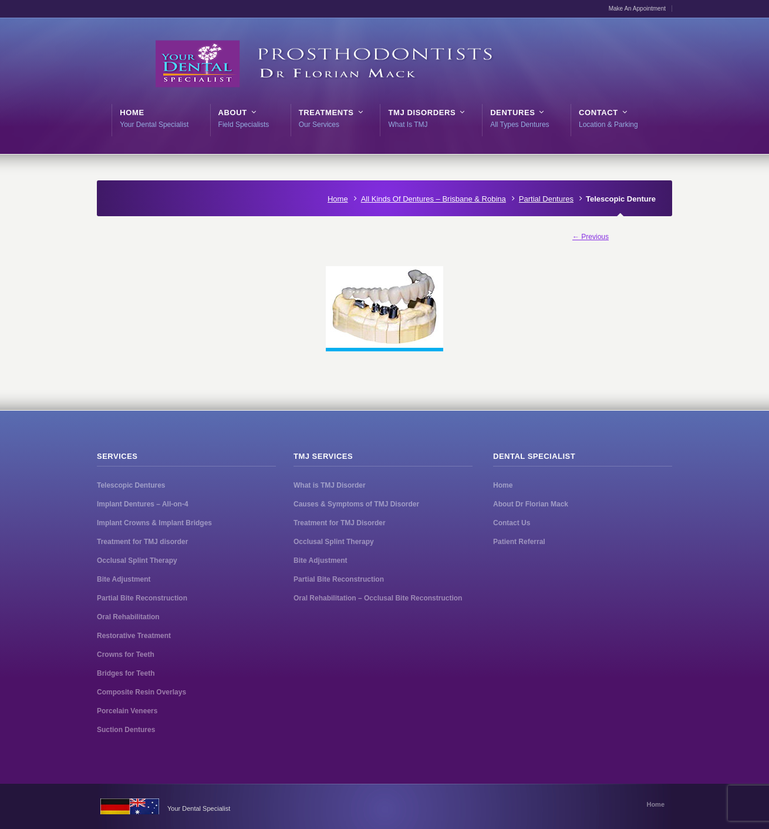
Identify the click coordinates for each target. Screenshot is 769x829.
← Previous (590, 237)
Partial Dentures (546, 198)
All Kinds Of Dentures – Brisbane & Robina (433, 198)
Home (338, 198)
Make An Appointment (637, 8)
